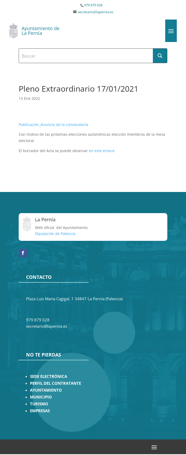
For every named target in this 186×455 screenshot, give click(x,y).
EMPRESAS (40, 411)
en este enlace (101, 150)
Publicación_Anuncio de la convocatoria (53, 124)
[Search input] (86, 55)
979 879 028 (93, 5)
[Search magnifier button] (160, 56)
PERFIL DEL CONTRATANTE (55, 383)
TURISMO (39, 404)
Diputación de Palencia (55, 233)
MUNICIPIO (41, 397)
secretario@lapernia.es (95, 12)
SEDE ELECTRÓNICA (48, 376)
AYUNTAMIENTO (46, 390)
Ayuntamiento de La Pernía (40, 30)
